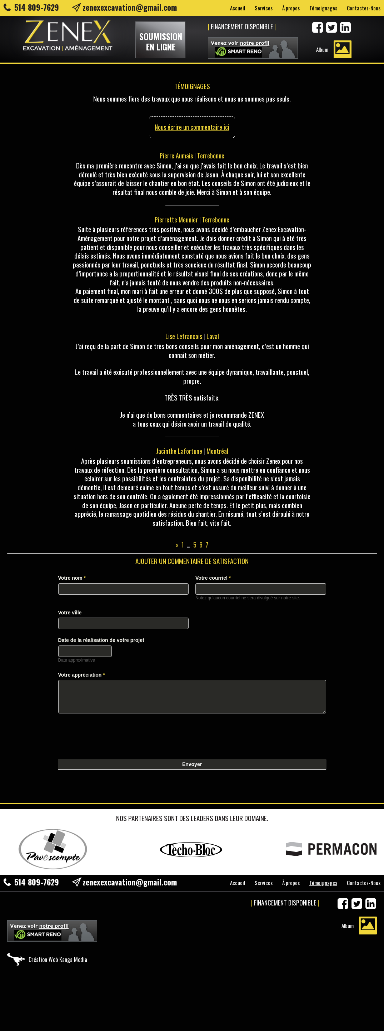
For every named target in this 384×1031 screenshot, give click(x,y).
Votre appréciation (81, 675)
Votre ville (70, 612)
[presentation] (112, 734)
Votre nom (72, 578)
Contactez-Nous (363, 8)
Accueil (237, 8)
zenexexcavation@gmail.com (130, 7)
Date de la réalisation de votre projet (101, 640)
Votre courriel (213, 578)
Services (264, 8)
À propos (291, 8)
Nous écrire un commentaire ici (192, 127)
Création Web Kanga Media (58, 959)
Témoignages (323, 8)
